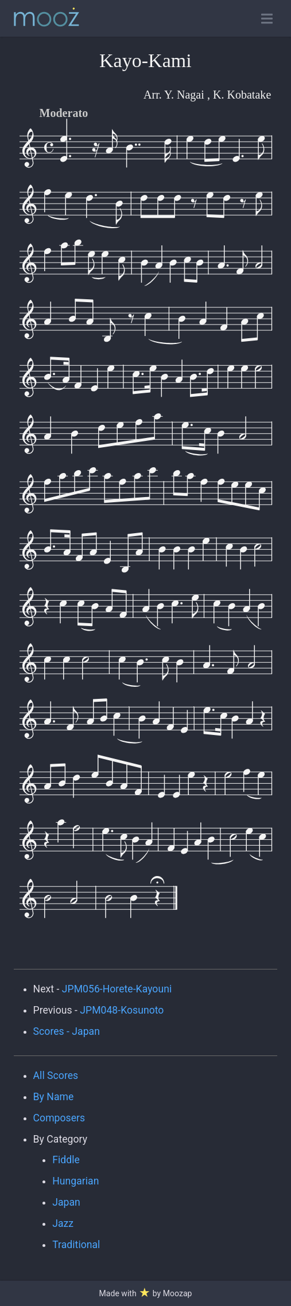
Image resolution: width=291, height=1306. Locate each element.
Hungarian (75, 1181)
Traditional (76, 1244)
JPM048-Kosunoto (122, 1010)
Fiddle (66, 1160)
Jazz (62, 1223)
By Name (53, 1096)
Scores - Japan (66, 1031)
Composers (59, 1118)
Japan (66, 1202)
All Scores (56, 1075)
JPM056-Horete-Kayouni (117, 989)
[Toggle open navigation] (267, 18)
